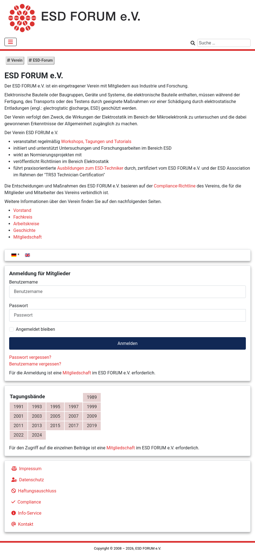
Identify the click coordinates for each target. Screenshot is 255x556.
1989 (92, 397)
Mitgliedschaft (77, 372)
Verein (16, 60)
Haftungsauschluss (32, 491)
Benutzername (23, 282)
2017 (74, 425)
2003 (37, 416)
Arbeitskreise (26, 223)
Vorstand (22, 210)
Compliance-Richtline (174, 186)
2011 (19, 425)
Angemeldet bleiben (35, 329)
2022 (19, 435)
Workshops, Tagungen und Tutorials (96, 141)
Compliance (25, 502)
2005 (55, 416)
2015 (55, 425)
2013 (37, 425)
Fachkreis (22, 217)
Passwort (18, 305)
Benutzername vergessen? (35, 364)
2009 (92, 416)
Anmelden (127, 343)
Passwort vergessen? (30, 357)
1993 (37, 406)
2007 (74, 416)
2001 (19, 416)
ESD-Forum (42, 60)
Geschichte (24, 230)
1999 (92, 406)
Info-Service (25, 513)
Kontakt (21, 524)
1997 (74, 406)
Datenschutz (26, 479)
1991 (19, 406)
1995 (55, 406)
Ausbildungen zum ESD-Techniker (90, 168)
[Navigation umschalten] (10, 42)
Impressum (25, 468)
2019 (92, 425)
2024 (37, 435)
